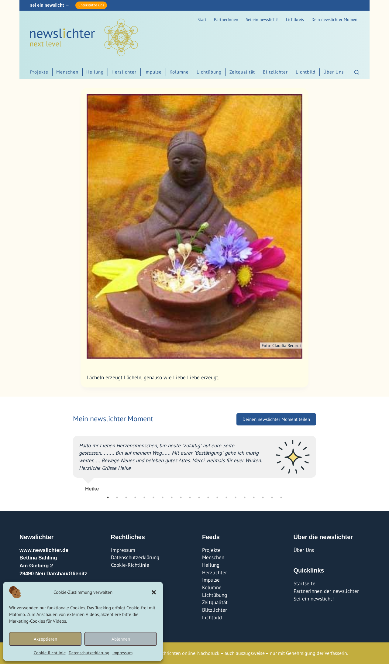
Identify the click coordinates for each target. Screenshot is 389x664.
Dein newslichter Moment (335, 19)
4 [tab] (135, 497)
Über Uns (333, 72)
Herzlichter (124, 72)
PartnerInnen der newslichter (326, 591)
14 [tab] (226, 497)
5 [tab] (144, 497)
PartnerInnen (226, 19)
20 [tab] (281, 497)
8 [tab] (172, 497)
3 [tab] (126, 497)
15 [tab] (235, 497)
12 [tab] (208, 497)
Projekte (39, 72)
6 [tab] (153, 497)
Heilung (95, 72)
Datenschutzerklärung (89, 652)
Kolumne (179, 72)
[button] (154, 592)
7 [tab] (163, 497)
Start (202, 19)
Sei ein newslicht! (262, 19)
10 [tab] (190, 497)
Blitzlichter (275, 72)
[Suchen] (356, 72)
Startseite (304, 583)
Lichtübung (209, 72)
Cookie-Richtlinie (50, 652)
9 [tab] (181, 497)
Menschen (67, 72)
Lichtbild (305, 72)
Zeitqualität (242, 72)
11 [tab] (199, 497)
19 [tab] (272, 497)
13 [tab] (217, 497)
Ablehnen (121, 639)
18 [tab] (263, 497)
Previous (68, 461)
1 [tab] (108, 497)
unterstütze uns (91, 5)
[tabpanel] (194, 461)
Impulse (153, 72)
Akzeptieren (45, 639)
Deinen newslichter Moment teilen (276, 419)
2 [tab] (117, 497)
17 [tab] (254, 497)
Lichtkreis (295, 19)
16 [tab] (245, 497)
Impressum (122, 652)
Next (321, 461)
